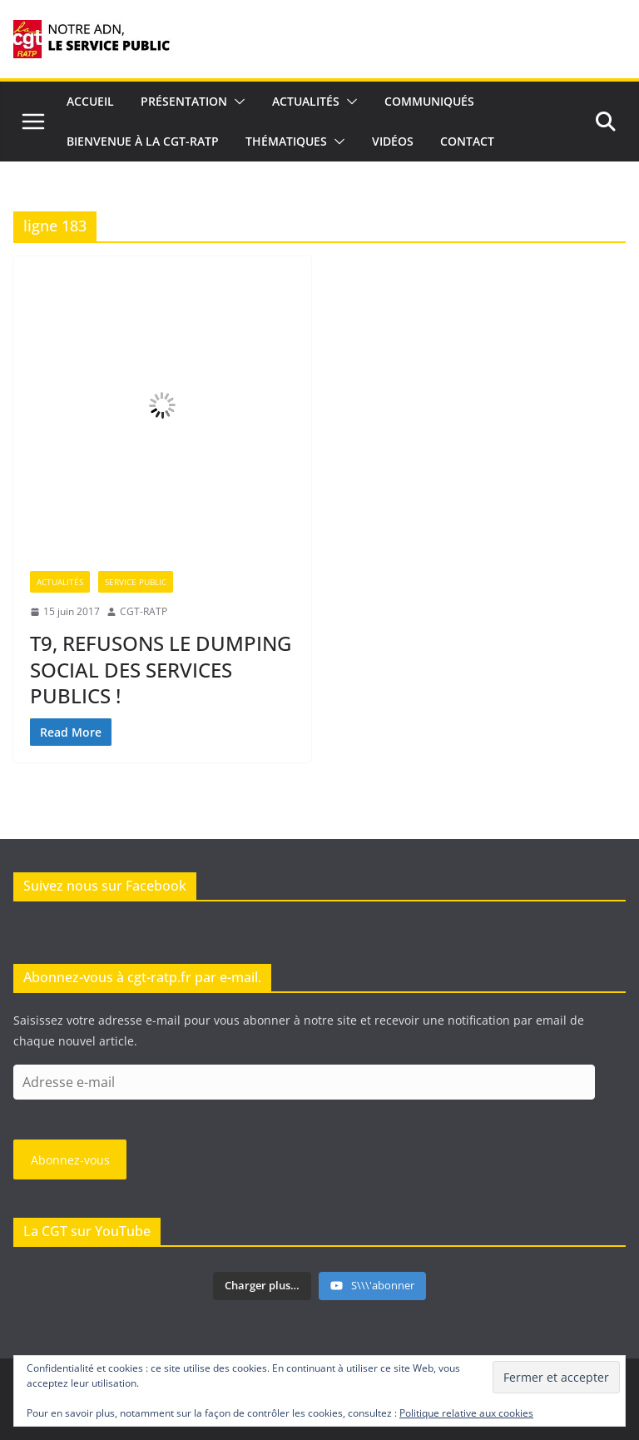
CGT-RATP (143, 611)
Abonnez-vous (70, 1160)
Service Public (135, 582)
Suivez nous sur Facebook (104, 885)
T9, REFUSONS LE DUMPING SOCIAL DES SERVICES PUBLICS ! (160, 668)
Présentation (184, 101)
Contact (467, 141)
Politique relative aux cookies (466, 1413)
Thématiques (286, 141)
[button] (236, 101)
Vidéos (393, 141)
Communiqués (429, 101)
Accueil (90, 101)
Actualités (305, 101)
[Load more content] (262, 1286)
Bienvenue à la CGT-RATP (143, 141)
